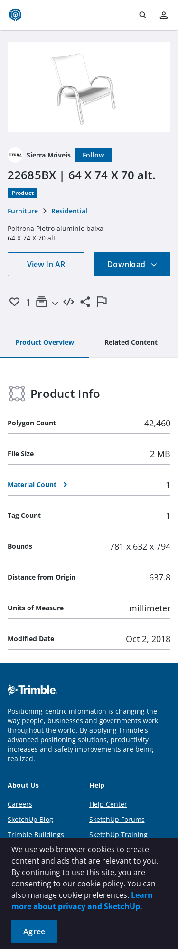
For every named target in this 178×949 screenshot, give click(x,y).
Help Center (108, 804)
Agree (34, 931)
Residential (69, 210)
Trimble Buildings (36, 834)
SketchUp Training (118, 834)
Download (132, 264)
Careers (20, 804)
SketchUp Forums (117, 819)
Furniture (23, 210)
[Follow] (93, 155)
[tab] (44, 343)
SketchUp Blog (30, 819)
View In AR (46, 264)
